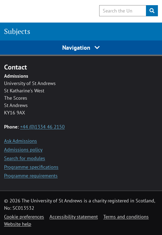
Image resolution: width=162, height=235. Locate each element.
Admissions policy (23, 149)
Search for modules (24, 158)
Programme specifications (31, 167)
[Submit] (152, 10)
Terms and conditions (126, 217)
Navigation (81, 47)
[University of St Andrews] (32, 10)
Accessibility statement (73, 217)
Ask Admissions (20, 141)
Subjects (17, 31)
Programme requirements (31, 176)
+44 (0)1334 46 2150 (42, 127)
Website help (17, 224)
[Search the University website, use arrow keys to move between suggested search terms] (122, 10)
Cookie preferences (24, 217)
